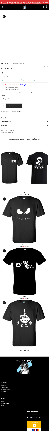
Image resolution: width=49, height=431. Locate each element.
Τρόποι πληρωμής (5, 111)
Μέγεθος (3, 95)
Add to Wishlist (2, 73)
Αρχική (2, 63)
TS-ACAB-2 (24, 348)
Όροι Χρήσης (3, 391)
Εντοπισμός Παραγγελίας (5, 403)
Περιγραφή (3, 118)
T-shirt (10, 63)
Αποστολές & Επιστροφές (16, 111)
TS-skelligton (24, 244)
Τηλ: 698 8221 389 (33, 414)
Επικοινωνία (3, 385)
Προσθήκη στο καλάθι (14, 105)
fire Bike (24, 296)
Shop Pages (6, 63)
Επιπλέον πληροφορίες (6, 121)
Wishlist (2, 405)
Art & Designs (15, 63)
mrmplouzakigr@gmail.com (35, 417)
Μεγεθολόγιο (4, 125)
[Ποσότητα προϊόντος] (3, 106)
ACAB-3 (24, 192)
